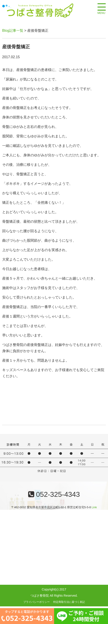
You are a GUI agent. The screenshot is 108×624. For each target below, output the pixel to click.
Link (94, 507)
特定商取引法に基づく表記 (69, 601)
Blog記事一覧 (12, 30)
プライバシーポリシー (36, 601)
